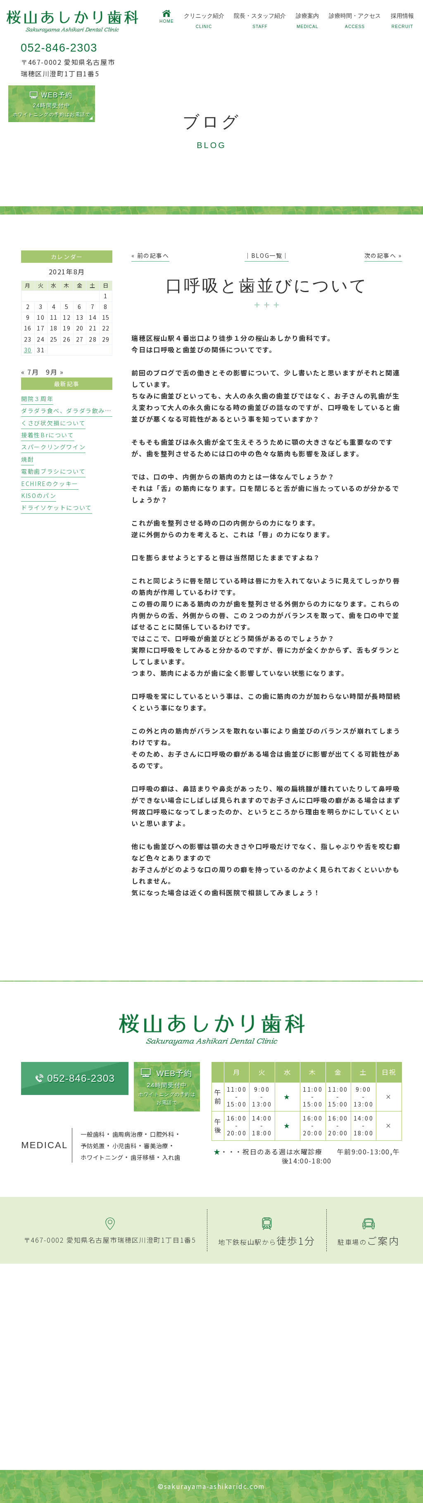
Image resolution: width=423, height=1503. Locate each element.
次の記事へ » (383, 255)
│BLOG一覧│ (267, 255)
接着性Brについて (47, 435)
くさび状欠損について (53, 423)
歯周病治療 (127, 1134)
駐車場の (368, 1242)
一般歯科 (93, 1134)
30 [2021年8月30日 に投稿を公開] (28, 350)
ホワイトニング (102, 1157)
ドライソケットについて (56, 507)
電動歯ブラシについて (53, 471)
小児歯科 (124, 1145)
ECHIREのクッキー (49, 483)
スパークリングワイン (53, 447)
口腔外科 (162, 1134)
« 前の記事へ (150, 255)
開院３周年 (37, 398)
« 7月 (30, 372)
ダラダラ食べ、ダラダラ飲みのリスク (76, 410)
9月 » (55, 372)
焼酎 (27, 459)
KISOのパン (38, 495)
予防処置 (93, 1145)
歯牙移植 (143, 1157)
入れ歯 (171, 1157)
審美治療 (156, 1145)
